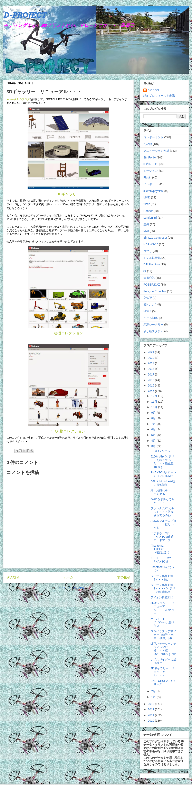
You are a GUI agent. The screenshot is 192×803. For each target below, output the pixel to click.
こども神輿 (150, 318)
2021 (151, 352)
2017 (151, 374)
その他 (147, 144)
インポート (150, 184)
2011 (151, 715)
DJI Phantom (151, 264)
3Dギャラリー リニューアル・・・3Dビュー (162, 608)
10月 (154, 407)
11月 (154, 401)
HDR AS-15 (150, 244)
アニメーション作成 (156, 150)
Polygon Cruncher (154, 291)
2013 (151, 704)
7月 (153, 423)
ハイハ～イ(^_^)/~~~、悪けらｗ (162, 622)
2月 (153, 691)
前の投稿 (123, 577)
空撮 (146, 224)
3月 (153, 446)
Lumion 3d (150, 217)
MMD (146, 197)
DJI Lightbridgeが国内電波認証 (163, 483)
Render (148, 211)
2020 (151, 357)
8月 (153, 418)
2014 (151, 391)
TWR (146, 204)
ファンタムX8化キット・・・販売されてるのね (162, 512)
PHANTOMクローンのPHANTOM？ (163, 474)
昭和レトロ (150, 164)
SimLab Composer (155, 237)
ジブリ (147, 251)
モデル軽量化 (152, 257)
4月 (153, 440)
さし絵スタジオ (153, 331)
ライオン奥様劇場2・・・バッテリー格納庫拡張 (163, 588)
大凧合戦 (149, 277)
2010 (151, 720)
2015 (151, 385)
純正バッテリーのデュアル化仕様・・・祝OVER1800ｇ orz (163, 649)
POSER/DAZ (151, 284)
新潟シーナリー (153, 324)
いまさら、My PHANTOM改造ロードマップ (162, 537)
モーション (150, 170)
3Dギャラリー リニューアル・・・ (162, 672)
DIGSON (153, 90)
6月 (153, 429)
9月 (153, 412)
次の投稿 (13, 577)
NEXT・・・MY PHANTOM (161, 559)
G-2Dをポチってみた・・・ (162, 501)
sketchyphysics (153, 191)
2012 (151, 709)
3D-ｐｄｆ (150, 304)
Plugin (147, 177)
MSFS (147, 311)
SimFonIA (149, 157)
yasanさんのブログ (18, 99)
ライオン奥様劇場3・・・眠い (162, 577)
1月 (153, 697)
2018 (151, 368)
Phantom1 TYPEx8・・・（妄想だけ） (162, 549)
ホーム (68, 577)
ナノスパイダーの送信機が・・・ (163, 661)
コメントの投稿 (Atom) (72, 587)
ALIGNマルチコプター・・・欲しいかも (163, 524)
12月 (154, 396)
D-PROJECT (24, 15)
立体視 (147, 297)
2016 (151, 380)
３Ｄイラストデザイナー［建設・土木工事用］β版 (163, 635)
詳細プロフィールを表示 (159, 95)
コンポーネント (153, 137)
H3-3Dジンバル (160, 451)
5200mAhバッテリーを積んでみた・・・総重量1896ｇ (162, 461)
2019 (151, 363)
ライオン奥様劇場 (162, 597)
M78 (146, 231)
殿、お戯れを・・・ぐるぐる (163, 492)
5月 (153, 434)
